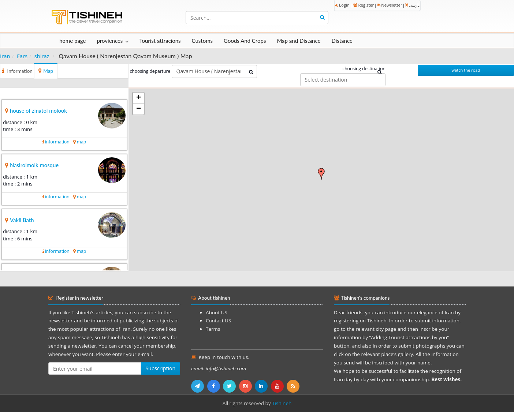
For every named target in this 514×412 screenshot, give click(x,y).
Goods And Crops (245, 40)
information (57, 142)
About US (216, 312)
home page (72, 40)
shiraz (41, 56)
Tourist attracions (159, 40)
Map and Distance (298, 40)
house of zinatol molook (38, 110)
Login (342, 5)
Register (363, 5)
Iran (5, 56)
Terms (213, 329)
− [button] (138, 109)
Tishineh (281, 403)
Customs (202, 40)
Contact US (218, 320)
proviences (110, 40)
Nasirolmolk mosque (34, 165)
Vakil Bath (22, 220)
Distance (342, 40)
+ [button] (138, 98)
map (81, 142)
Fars (22, 56)
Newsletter (389, 5)
